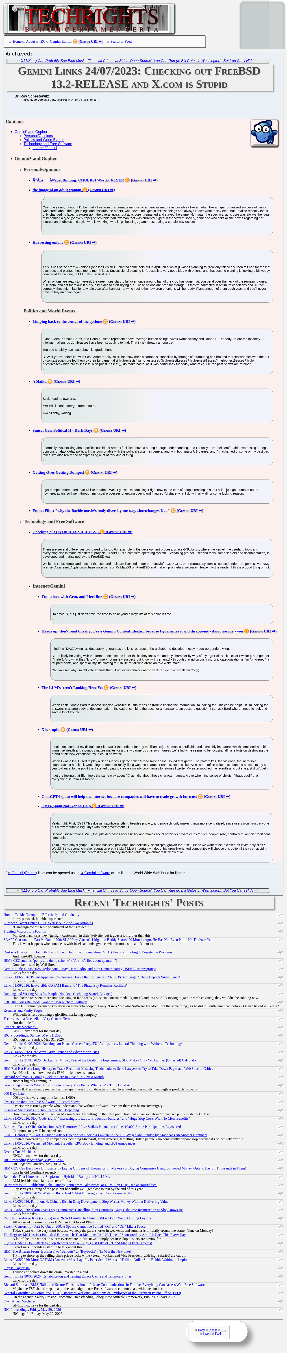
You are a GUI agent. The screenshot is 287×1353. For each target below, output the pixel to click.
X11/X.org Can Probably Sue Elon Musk (53, 62)
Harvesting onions (48, 243)
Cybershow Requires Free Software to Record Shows (42, 1103)
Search (115, 41)
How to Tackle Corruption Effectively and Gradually (41, 916)
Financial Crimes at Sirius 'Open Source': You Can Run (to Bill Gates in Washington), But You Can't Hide (170, 62)
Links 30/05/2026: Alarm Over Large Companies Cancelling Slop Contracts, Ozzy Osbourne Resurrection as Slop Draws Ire (93, 1211)
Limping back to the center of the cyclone (67, 322)
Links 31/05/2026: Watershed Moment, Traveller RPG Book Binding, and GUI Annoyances (69, 1144)
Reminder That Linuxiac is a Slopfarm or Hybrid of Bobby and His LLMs (57, 1178)
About (30, 41)
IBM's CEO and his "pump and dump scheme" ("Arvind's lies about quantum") (60, 962)
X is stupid (50, 730)
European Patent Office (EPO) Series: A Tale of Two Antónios (48, 924)
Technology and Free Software (48, 145)
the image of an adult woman (57, 191)
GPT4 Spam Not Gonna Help (66, 807)
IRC (42, 41)
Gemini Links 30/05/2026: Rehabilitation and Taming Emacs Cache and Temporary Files (67, 1277)
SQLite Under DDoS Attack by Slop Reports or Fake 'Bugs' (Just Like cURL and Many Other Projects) (78, 1244)
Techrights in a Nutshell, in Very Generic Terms (38, 1020)
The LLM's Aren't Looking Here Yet (72, 688)
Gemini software (97, 874)
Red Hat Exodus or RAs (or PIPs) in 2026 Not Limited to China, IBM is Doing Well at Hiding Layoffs (77, 1219)
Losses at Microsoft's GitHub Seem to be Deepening (41, 1111)
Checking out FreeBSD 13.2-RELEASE (66, 533)
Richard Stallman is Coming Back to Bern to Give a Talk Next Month (54, 1078)
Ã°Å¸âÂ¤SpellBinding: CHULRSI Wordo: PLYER (78, 181)
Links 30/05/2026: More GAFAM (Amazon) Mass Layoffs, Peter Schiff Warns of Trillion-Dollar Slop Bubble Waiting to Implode (97, 1261)
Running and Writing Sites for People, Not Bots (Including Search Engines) (58, 995)
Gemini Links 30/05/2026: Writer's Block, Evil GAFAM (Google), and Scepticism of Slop (68, 1194)
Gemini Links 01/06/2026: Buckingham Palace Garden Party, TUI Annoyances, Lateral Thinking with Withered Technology (93, 1045)
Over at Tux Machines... (21, 1028)
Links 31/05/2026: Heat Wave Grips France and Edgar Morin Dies (51, 1053)
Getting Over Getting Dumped (58, 473)
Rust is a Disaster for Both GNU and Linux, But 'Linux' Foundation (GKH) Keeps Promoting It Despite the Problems (88, 953)
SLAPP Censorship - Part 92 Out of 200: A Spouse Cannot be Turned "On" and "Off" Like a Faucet (75, 1227)
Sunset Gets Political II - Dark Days (63, 431)
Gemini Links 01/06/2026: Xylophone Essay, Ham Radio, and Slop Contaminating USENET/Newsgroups (80, 970)
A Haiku (40, 382)
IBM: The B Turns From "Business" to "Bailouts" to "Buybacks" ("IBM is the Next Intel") (68, 1252)
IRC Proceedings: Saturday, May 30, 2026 (34, 1161)
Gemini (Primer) (24, 874)
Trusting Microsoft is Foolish (25, 932)
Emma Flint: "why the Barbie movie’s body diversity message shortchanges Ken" (101, 511)
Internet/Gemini (45, 149)
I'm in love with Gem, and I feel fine (71, 597)
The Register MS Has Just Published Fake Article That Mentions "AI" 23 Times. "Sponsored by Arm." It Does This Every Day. (95, 1236)
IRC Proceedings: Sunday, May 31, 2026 (33, 1036)
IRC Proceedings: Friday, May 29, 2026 (32, 1311)
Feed (128, 41)
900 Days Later (15, 1095)
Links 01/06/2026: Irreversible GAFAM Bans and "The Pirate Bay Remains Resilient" (66, 986)
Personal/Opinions (38, 137)
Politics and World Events (44, 141)
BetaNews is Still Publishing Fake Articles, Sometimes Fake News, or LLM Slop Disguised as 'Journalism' (80, 1186)
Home (17, 41)
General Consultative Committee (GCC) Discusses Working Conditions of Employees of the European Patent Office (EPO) (92, 1294)
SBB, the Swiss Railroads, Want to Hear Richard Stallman (45, 1003)
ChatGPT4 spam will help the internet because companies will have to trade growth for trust (119, 797)
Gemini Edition (61, 41)
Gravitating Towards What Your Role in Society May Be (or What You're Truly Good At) (68, 1086)
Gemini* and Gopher (31, 133)
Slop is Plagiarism (17, 1269)
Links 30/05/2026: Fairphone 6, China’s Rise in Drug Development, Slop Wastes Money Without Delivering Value (86, 1203)
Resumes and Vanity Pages (23, 1011)
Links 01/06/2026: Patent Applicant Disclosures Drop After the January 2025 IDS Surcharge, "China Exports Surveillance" (92, 978)
